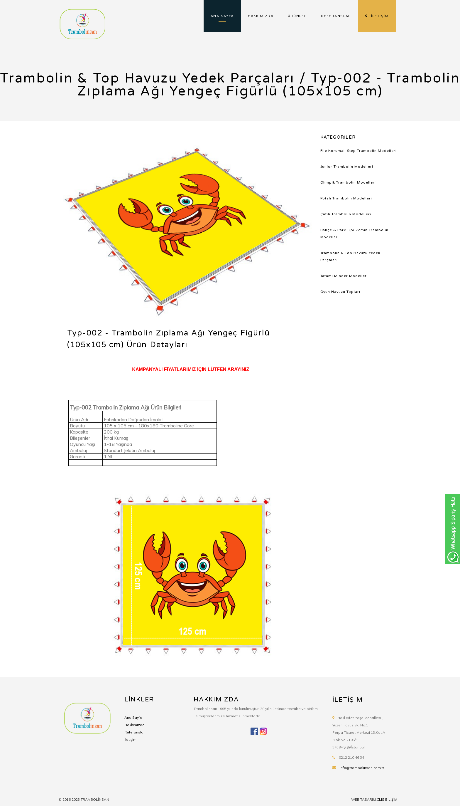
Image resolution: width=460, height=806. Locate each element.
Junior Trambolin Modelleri (346, 166)
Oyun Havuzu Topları (340, 292)
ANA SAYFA (222, 16)
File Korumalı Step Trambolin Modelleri (358, 151)
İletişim (130, 739)
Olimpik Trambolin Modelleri (348, 182)
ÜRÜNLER (297, 16)
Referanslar (134, 732)
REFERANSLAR (336, 16)
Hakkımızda (134, 725)
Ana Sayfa (133, 717)
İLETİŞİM (377, 16)
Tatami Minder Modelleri (344, 276)
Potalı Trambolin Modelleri (346, 198)
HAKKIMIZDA (261, 16)
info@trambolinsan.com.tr (362, 767)
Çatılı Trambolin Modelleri (345, 214)
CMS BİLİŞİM (387, 799)
